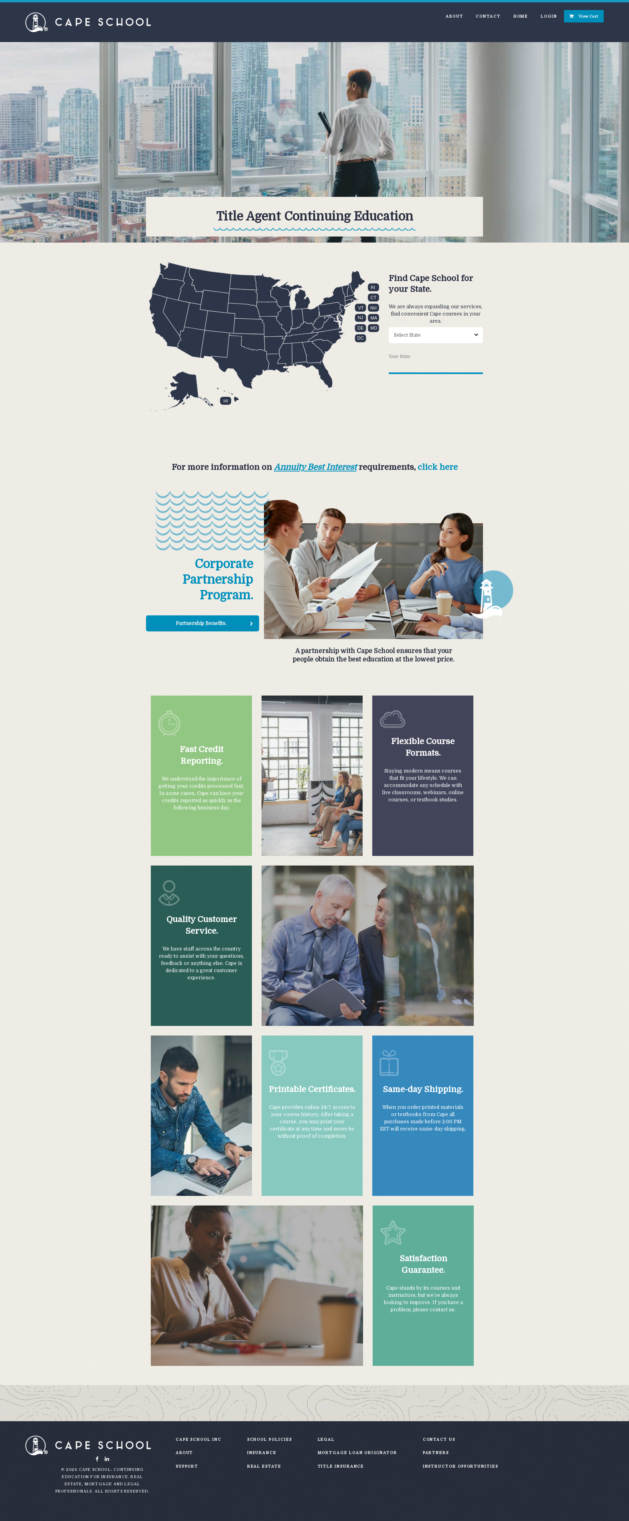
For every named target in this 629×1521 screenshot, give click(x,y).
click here (438, 467)
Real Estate (264, 1466)
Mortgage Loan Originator (357, 1452)
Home (520, 16)
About (454, 16)
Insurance (261, 1452)
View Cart (588, 16)
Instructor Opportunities (460, 1466)
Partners (436, 1452)
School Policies (269, 1439)
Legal (326, 1439)
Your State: (400, 356)
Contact (488, 16)
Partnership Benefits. (201, 623)
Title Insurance (341, 1466)
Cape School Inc (198, 1439)
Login (549, 16)
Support (187, 1466)
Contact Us (439, 1439)
